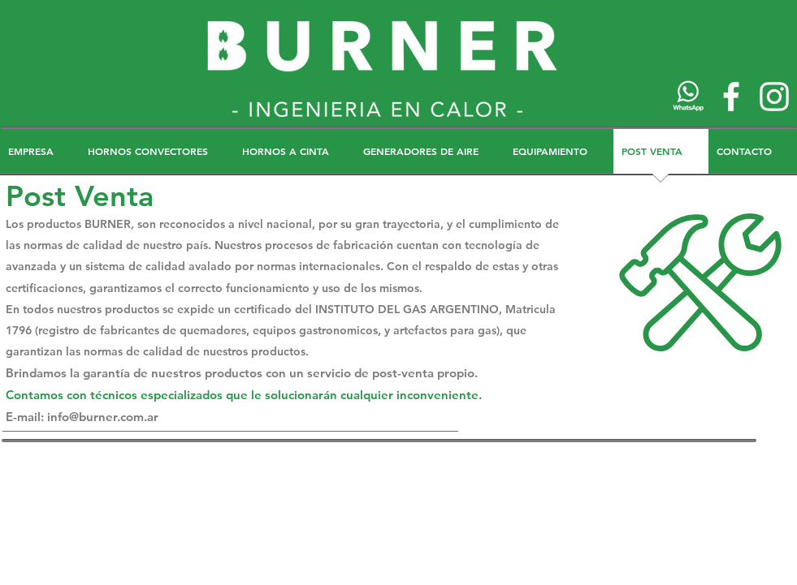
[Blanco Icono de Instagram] (774, 96)
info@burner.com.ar (102, 416)
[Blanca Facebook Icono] (731, 96)
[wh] (688, 96)
